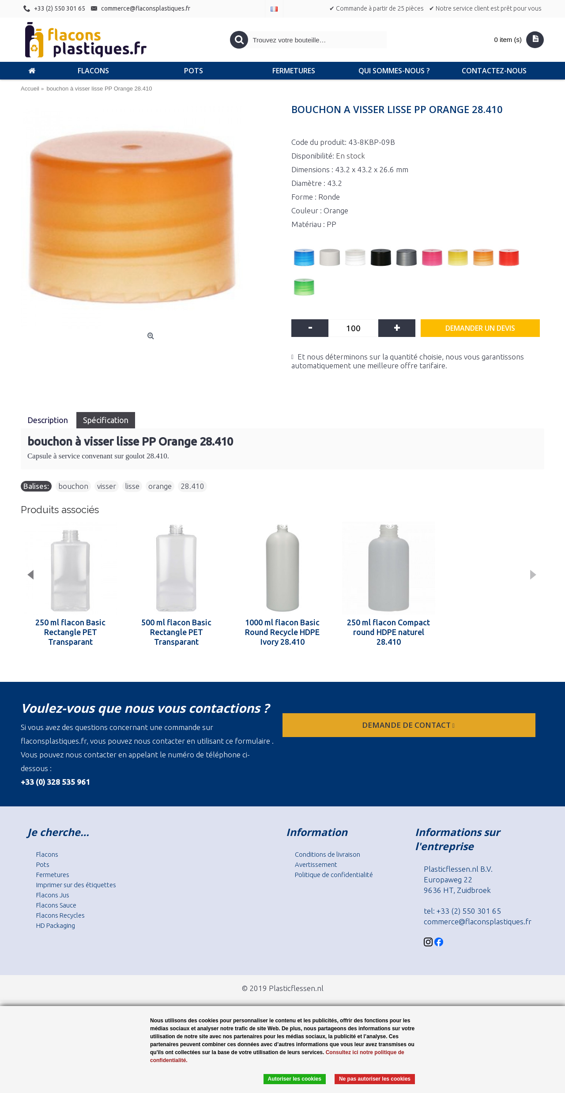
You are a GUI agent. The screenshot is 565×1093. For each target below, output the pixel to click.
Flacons (47, 854)
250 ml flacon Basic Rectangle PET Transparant (70, 632)
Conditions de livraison (327, 854)
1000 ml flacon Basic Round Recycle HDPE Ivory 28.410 (282, 632)
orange (160, 486)
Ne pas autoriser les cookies (375, 1079)
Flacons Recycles (60, 915)
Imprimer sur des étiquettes (76, 885)
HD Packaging (55, 925)
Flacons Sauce (56, 905)
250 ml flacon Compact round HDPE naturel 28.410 (388, 632)
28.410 (192, 486)
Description (48, 420)
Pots (42, 864)
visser (106, 486)
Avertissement (316, 864)
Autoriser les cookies (294, 1079)
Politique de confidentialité (334, 874)
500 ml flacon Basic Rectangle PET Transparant (176, 632)
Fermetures (52, 874)
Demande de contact (409, 725)
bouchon (73, 486)
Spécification (105, 420)
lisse (132, 486)
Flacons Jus (52, 895)
